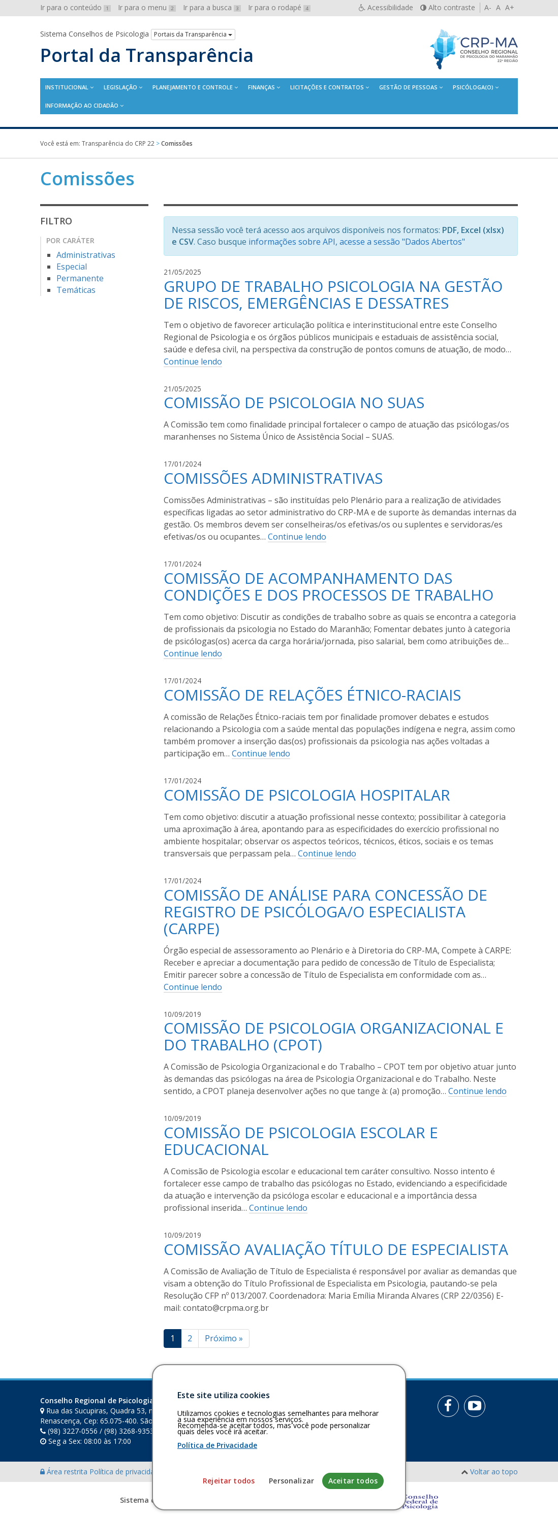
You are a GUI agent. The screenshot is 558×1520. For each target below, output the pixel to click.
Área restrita (64, 1471)
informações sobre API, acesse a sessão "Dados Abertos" (357, 241)
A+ (509, 7)
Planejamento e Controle (192, 87)
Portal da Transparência (147, 55)
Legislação (120, 87)
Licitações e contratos (327, 87)
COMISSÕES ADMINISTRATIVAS (273, 478)
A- (487, 7)
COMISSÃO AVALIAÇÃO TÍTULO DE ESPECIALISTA (336, 1249)
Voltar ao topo (494, 1471)
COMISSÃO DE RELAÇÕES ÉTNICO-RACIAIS (312, 694)
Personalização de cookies (209, 1471)
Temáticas (76, 289)
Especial (71, 266)
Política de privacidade (127, 1471)
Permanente (80, 278)
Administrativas (85, 254)
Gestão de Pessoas (408, 87)
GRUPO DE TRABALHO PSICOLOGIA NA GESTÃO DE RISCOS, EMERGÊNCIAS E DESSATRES (333, 294)
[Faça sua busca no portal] (310, 1404)
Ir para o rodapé (279, 7)
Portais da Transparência (193, 34)
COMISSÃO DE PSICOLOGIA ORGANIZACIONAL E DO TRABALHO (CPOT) (334, 1036)
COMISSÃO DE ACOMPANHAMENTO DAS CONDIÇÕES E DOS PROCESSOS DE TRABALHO (328, 586)
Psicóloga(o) (473, 87)
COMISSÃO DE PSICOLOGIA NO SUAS (294, 402)
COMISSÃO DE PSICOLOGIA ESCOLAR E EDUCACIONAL (301, 1141)
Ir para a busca (212, 7)
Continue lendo (193, 361)
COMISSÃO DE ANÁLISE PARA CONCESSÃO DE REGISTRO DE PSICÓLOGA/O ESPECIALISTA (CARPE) (325, 911)
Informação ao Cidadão (81, 105)
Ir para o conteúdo (75, 7)
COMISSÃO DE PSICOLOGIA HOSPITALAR (307, 794)
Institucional (66, 87)
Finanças (261, 87)
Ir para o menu (147, 7)
